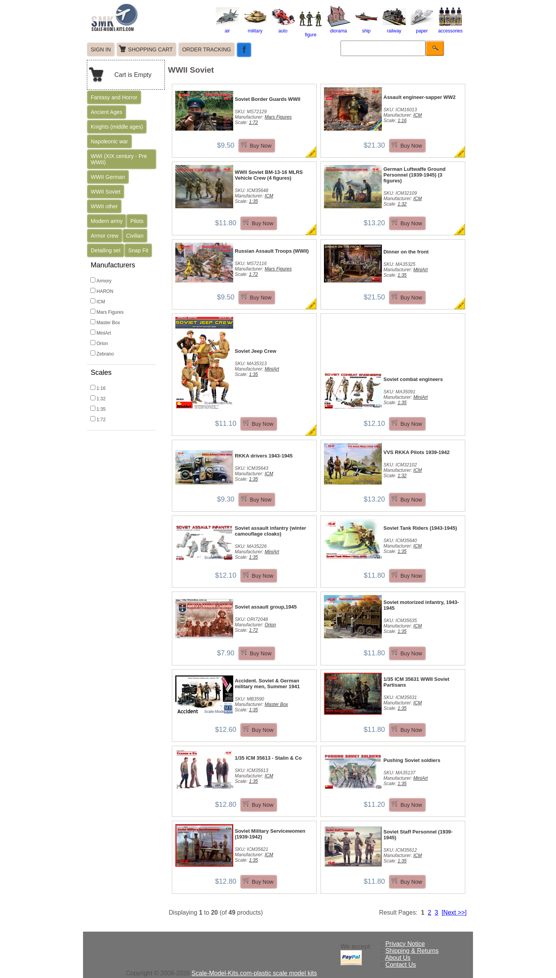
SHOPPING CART (150, 49)
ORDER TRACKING (206, 49)
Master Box (105, 322)
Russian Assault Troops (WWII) (272, 251)
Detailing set (105, 250)
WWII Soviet (105, 192)
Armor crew (105, 236)
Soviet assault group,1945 (266, 607)
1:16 (97, 388)
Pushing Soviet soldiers (411, 760)
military (255, 28)
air (227, 28)
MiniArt (100, 333)
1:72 (97, 419)
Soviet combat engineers (413, 379)
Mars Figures (107, 312)
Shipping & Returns (412, 950)
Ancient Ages (106, 112)
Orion (99, 343)
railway (394, 28)
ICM (97, 301)
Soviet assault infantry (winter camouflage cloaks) (270, 531)
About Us (397, 957)
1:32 (97, 398)
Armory (101, 280)
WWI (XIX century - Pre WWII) (119, 159)
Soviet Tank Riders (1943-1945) (420, 528)
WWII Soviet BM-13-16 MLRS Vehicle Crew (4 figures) (269, 175)
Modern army (106, 221)
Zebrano (102, 353)
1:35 (97, 409)
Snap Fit (138, 250)
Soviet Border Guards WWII (267, 99)
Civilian (135, 236)
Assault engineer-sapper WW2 (419, 97)
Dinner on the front (406, 252)
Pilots (136, 221)
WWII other (104, 206)
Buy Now (260, 146)
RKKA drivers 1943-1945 (264, 456)
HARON (101, 291)
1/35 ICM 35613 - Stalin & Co (268, 758)
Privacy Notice (405, 944)
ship (366, 28)
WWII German (108, 177)
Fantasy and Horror (114, 97)
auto (283, 28)
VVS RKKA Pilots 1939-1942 (416, 452)
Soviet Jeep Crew (255, 351)
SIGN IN (101, 49)
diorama (338, 28)
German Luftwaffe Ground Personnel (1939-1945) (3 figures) (414, 175)
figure (310, 32)
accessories (450, 28)
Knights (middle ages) (117, 127)
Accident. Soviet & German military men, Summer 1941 (267, 683)
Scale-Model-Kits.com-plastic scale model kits (254, 973)
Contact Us (400, 964)
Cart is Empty (132, 74)
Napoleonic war (109, 141)
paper (422, 28)
